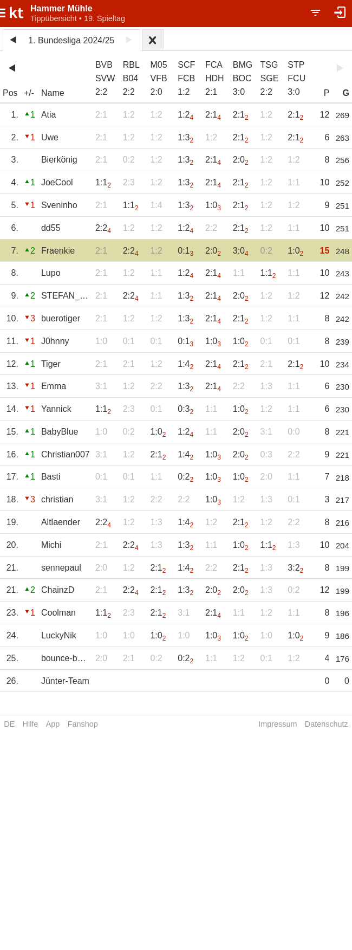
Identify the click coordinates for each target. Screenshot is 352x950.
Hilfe (30, 724)
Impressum (277, 724)
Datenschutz (326, 724)
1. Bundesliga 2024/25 (71, 40)
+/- (29, 93)
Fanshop (83, 724)
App (53, 724)
